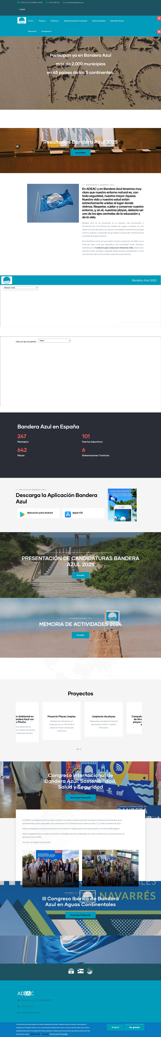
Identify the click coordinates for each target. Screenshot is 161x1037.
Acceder (80, 575)
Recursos (32, 31)
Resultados (80, 152)
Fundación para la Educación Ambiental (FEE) (114, 247)
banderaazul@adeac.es (28, 1013)
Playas (42, 21)
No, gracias (134, 1027)
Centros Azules (99, 21)
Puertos (55, 21)
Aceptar (115, 1027)
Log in (22, 9)
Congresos (46, 31)
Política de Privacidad (58, 1034)
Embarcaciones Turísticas (75, 21)
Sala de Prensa (117, 21)
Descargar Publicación (80, 797)
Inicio (31, 21)
